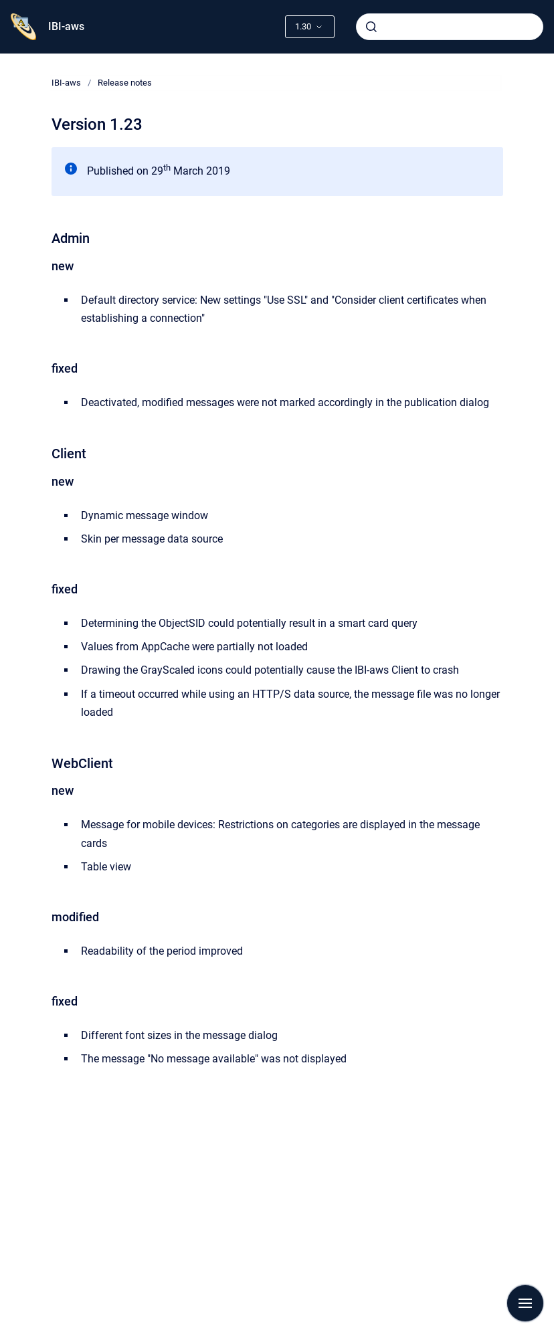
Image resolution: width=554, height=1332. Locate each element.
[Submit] (371, 26)
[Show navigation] (525, 1303)
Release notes (125, 83)
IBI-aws (66, 26)
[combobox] (450, 26)
